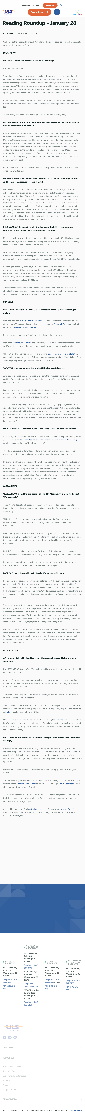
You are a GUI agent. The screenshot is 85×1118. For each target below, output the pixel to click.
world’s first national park (31, 320)
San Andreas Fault (63, 720)
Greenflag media (75, 1110)
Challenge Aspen (37, 809)
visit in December (66, 783)
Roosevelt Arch (60, 324)
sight (9, 712)
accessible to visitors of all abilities (62, 354)
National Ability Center (26, 783)
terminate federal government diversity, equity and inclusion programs (50, 440)
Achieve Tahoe (66, 809)
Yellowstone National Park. (25, 327)
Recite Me (50, 5)
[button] (57, 12)
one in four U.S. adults (22, 343)
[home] (9, 12)
